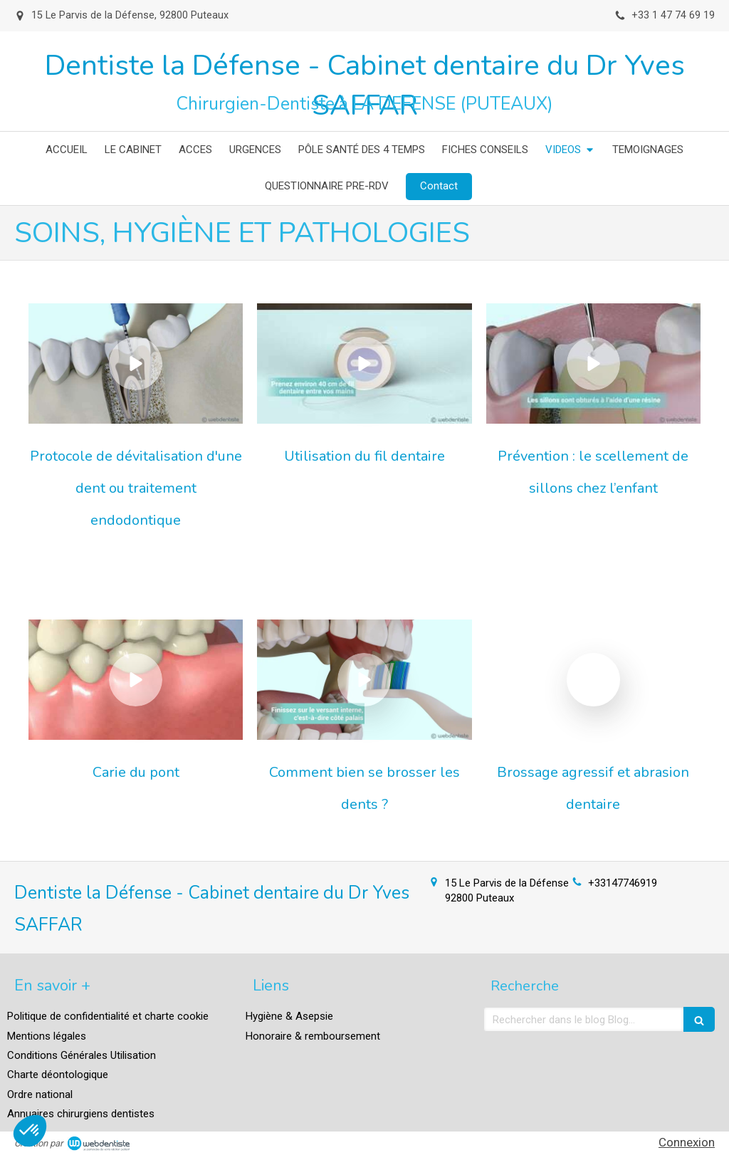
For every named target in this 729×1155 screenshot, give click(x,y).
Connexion (687, 1142)
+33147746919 (622, 883)
